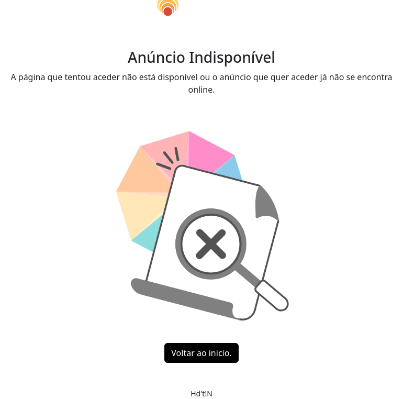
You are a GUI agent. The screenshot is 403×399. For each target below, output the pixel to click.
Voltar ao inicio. (201, 353)
